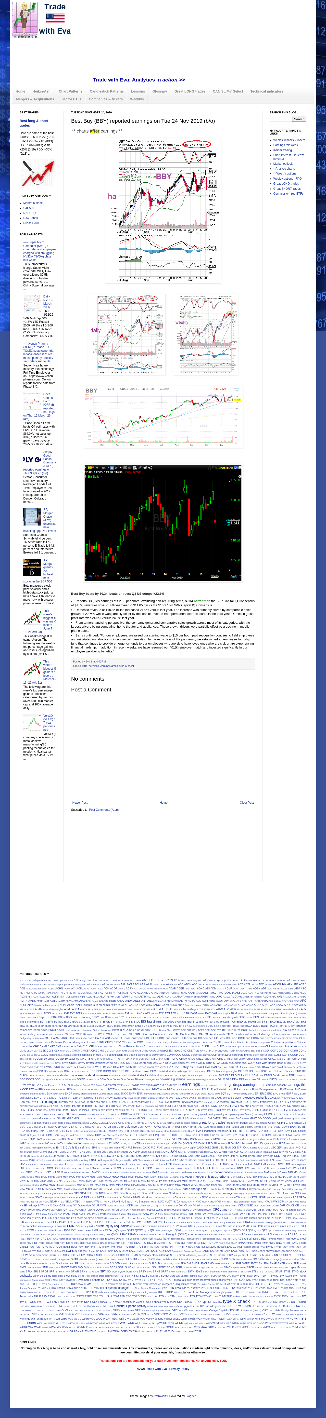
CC (200, 1038)
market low (207, 1172)
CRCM (183, 1058)
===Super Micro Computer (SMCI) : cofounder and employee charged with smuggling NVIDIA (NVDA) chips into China (39, 251)
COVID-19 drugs (44, 1058)
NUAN (116, 1201)
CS (115, 1063)
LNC (273, 1164)
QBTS (130, 1230)
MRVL (194, 1184)
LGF (41, 1164)
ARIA (212, 1005)
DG (251, 1071)
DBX (66, 1071)
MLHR (136, 1180)
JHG (298, 1147)
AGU (140, 992)
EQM (217, 1093)
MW (53, 1189)
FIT (106, 1105)
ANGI (150, 1000)
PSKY (239, 1226)
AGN (125, 992)
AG (83, 992)
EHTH (193, 1089)
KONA (197, 1156)
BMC (123, 1026)
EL (208, 1089)
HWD (303, 1135)
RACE (125, 1234)
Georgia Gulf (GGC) (242, 1114)
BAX (35, 1017)
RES (240, 1238)
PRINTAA (73, 1226)
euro (101, 1097)
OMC (268, 1205)
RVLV (262, 1246)
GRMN (272, 1122)
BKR (298, 1021)
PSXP (267, 1226)
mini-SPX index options (65, 1181)
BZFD (123, 1034)
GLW (189, 1118)
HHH (126, 1131)
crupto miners (39, 1063)
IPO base (222, 1143)
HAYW (284, 1126)
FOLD (302, 1105)
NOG (169, 1197)
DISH (31, 1075)
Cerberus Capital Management (69, 1042)
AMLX (288, 996)
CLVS (50, 1050)
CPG (99, 1058)
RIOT (169, 1242)
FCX (160, 1101)
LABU (92, 1160)
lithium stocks (180, 1164)
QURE (107, 1234)
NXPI (281, 1201)
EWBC (184, 1097)
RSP (162, 1246)
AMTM (61, 1000)
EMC (298, 1089)
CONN (171, 1054)
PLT (95, 1222)
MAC (88, 1172)
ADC (187, 988)
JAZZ (208, 1147)
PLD (76, 1222)
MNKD (226, 1180)
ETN (69, 1097)
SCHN (303, 1250)
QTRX (257, 1230)
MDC (99, 1176)
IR (277, 1143)
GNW (253, 1118)
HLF (235, 1130)
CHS (59, 1046)
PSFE (232, 1226)
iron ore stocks (298, 1143)
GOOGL (104, 1122)
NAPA (214, 1189)
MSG (228, 1185)
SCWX (91, 1255)
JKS (50, 1151)
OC (75, 1205)
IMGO (201, 1139)
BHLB (119, 1021)
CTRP (209, 1063)
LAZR (182, 1160)
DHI (276, 1071)
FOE (288, 1105)
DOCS (30, 1079)
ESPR (289, 1093)
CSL (135, 1062)
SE (128, 1255)
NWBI (254, 1201)
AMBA (204, 996)
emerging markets (29, 1093)
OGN (175, 1205)
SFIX (248, 1255)
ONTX (67, 1209)
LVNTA (282, 1168)
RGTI (62, 1243)
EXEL (273, 1097)
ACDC (51, 988)
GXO (164, 1126)
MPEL (112, 1185)
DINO (297, 1071)
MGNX (282, 1176)
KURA (303, 1156)
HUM (261, 1135)
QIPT (171, 1230)
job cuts (97, 1151)
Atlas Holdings (188, 1009)
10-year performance (62, 980)
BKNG (291, 1021)
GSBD (29, 1126)
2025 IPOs (186, 980)
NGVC (38, 1197)
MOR (79, 1185)
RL (209, 1242)
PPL (234, 1222)
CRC (175, 1058)
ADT (264, 988)
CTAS (168, 1063)
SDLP (114, 1255)
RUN (197, 1246)
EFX (135, 1089)
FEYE (275, 1101)
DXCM (155, 1084)
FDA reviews (221, 1101)
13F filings (80, 980)
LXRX (28, 1172)
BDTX (198, 1017)
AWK (99, 1013)
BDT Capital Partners (183, 1017)
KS (272, 1156)
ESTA (22, 1097)
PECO (83, 1218)
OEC (136, 1205)
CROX (272, 1058)
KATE (217, 1151)
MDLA (115, 1176)
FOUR (39, 1110)
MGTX (23, 1181)
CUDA (251, 1062)
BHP (125, 1021)
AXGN (120, 1013)
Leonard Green (282, 1160)
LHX (79, 1164)
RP (87, 1246)
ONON (46, 1209)
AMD (234, 996)
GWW (157, 1126)
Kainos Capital (199, 1151)
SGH (294, 1255)
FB (87, 1101)
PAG (88, 1213)
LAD (99, 1160)
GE (161, 1114)
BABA (194, 1013)
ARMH (233, 1005)
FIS (95, 1105)
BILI (189, 1021)
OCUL (110, 1205)
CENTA (39, 1042)
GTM (121, 1126)
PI (264, 1217)
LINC (138, 1164)
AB (175, 984)
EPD (173, 1093)
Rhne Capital (92, 1243)
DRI (259, 1079)
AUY (303, 1009)
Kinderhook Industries (42, 1156)
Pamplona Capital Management (124, 1214)
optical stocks (155, 1209)
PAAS (66, 1213)
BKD (273, 1021)
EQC (197, 1093)
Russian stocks (251, 1246)
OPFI (122, 1209)
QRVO (237, 1230)
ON (288, 1205)
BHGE (106, 1021)
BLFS (55, 1026)
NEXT (273, 1193)
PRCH (286, 1222)
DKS (221, 1075)
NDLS (140, 1193)
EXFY (280, 1097)
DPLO (221, 1079)
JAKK (159, 1147)
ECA (70, 1089)
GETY (282, 1114)
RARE (198, 1234)
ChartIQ (164, 1042)
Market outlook (33, 203)
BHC (93, 1021)
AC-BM (268, 984)
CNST (226, 1050)
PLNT (89, 1222)
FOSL (31, 1109)
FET (269, 1102)
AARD (157, 984)
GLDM (100, 1118)
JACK (146, 1147)
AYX (161, 1013)
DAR (231, 1067)
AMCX (226, 996)
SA (97, 1251)
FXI (304, 1110)
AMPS (303, 996)
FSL (177, 1110)
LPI (111, 1168)
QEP (157, 1230)
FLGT (168, 1106)
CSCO (121, 1062)
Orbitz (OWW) (204, 1209)
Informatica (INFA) (296, 1139)
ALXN (160, 996)
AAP (142, 984)
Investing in (164, 1143)
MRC (142, 1185)
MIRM (82, 1181)
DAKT (200, 1067)
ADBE (180, 988)
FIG (61, 1105)
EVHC (164, 1097)
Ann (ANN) (160, 1000)
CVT (69, 1067)
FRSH (159, 1110)
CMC (68, 1050)
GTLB (107, 1126)
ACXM (150, 988)
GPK (127, 1122)
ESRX (303, 1093)
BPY (293, 1026)
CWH (90, 1067)
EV (106, 1097)
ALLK (89, 996)
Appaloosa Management (46, 1005)
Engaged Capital (97, 1093)
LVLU (266, 1168)
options (168, 1209)
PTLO (23, 1230)
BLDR (48, 1026)
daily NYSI (189, 1067)
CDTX (270, 1038)
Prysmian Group (202, 1226)
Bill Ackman (206, 1021)
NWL (267, 1201)
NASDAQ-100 (36, 1193)
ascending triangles (53, 1009)
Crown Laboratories (257, 1058)
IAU (54, 1139)
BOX (272, 1025)
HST (228, 1135)
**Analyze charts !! (285, 168)
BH (88, 1021)
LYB (35, 1172)
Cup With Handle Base (269, 1062)
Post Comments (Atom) (104, 809)
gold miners (285, 1118)
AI (152, 992)
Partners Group (178, 1214)
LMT (263, 1164)
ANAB (95, 1000)
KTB (289, 1156)
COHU (302, 1050)
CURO (287, 1063)
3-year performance (227, 980)
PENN (103, 1218)
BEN (256, 1017)
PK (32, 1222)
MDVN (153, 1176)
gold (274, 1118)
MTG (283, 1184)
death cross (143, 1071)
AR (136, 1005)
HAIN (186, 1126)
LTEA (186, 1168)
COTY (285, 1054)
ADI (207, 988)
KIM (304, 1151)
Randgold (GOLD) (176, 1234)
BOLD (256, 1025)
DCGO (73, 1071)
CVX (75, 1067)
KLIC (120, 1155)
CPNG (106, 1058)
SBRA (255, 1251)
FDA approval (172, 1101)
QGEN (164, 1230)
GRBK (194, 1122)
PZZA (108, 1230)
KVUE (32, 1160)
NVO (198, 1201)
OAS (62, 1205)
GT (77, 1126)
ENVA (159, 1093)
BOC (216, 1026)
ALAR (251, 992)
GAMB (61, 1114)
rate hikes (236, 1234)
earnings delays (209, 1085)
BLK (60, 1025)
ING (28, 1143)
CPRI (114, 1058)
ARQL (287, 1004)
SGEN (287, 1255)
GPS (156, 1122)
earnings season (276, 1084)
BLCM (33, 1025)
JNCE (63, 1151)
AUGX (249, 1009)
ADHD (201, 988)
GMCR (217, 1118)
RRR (146, 1246)
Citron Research (128, 1046)
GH (41, 1118)
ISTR (100, 1147)
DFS (245, 1071)
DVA (93, 1085)
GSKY (51, 1126)
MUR (41, 1189)
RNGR (286, 1243)
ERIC (263, 1093)
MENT (188, 1176)
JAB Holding (134, 1147)
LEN (271, 1160)
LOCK (41, 1168)
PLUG (109, 1222)
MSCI (214, 1185)
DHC (270, 1071)
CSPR (142, 1063)
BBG (69, 1017)
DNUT (299, 1075)
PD (44, 1217)
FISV (101, 1105)
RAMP (161, 1234)
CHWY (81, 1046)
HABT (178, 1126)
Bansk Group (267, 1013)
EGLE (163, 1089)
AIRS (180, 992)
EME (303, 1089)
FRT (172, 1110)
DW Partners (123, 1085)
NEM (172, 1193)
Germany (258, 1114)
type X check (127, 665)
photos (253, 1217)
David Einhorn (284, 1067)
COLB (30, 1054)
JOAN (89, 1151)
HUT (281, 1135)
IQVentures (269, 1143)
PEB (77, 1218)
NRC (273, 1197)
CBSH (182, 1038)
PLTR (102, 1222)
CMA (62, 1050)
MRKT (163, 1185)
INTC (116, 1143)
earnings (94, 665)
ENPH (132, 1093)
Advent (276, 988)
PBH (254, 1214)
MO (257, 1180)
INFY (23, 1143)
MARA (155, 1172)
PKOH (43, 1222)
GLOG (141, 1118)
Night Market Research (60, 1197)
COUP (294, 1054)
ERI (257, 1093)
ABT (240, 984)
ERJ (269, 1093)
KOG (190, 1156)
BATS (30, 1017)
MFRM (253, 1176)
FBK (98, 1102)
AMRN (23, 1000)
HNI (274, 1131)
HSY (234, 1135)
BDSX (167, 1017)
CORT (256, 1054)
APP (30, 1004)
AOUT (220, 1000)
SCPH (53, 1255)
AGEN (88, 992)
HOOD (82, 1135)
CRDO (191, 1058)
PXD (88, 1230)
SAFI (110, 1251)
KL (81, 1156)
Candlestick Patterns (107, 91)
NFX (287, 1193)
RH (68, 1242)
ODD (116, 1205)
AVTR (78, 1013)
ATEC (143, 1009)
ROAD (294, 1242)
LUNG (239, 1168)
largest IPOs (108, 1160)
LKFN (208, 1164)
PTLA (303, 1226)
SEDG (174, 1255)
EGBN (141, 1089)
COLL (37, 1054)
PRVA (183, 1226)
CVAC (23, 1067)
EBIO (49, 1089)
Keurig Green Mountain (260, 1151)
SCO (38, 1255)
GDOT (138, 1114)
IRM (288, 1143)
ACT (136, 988)
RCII (290, 1234)
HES (109, 1131)
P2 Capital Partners (46, 1214)
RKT (204, 1242)
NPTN (253, 1197)
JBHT (215, 1147)
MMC (171, 1181)
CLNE (23, 1050)
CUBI (244, 1063)
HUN (268, 1135)
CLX (56, 1050)
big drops (154, 1021)
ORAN (193, 1209)
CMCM (76, 1050)
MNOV (234, 1181)
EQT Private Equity (237, 1093)
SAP (213, 1250)
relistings (175, 1238)
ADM (213, 988)
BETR (43, 1021)
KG (286, 1151)
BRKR (140, 1030)
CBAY (134, 1038)
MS (200, 1184)
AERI (22, 992)
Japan (193, 1147)
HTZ (247, 1135)
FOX (45, 1110)
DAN (214, 1067)
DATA (238, 1067)
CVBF (30, 1067)
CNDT (191, 1050)
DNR (292, 1075)
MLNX (150, 1180)
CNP (214, 1050)
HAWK (276, 1126)
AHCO (146, 992)
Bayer (42, 1017)
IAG (45, 1139)
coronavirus (225, 1054)
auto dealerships (291, 1009)
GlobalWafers (129, 1118)
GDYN (154, 1114)
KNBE (146, 1156)
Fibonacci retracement (40, 1106)
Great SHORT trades (287, 188)
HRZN (215, 1135)
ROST (66, 1246)
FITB (112, 1105)
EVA (110, 1097)
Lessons (138, 91)
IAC (39, 1139)
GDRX (146, 1114)
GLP (155, 1118)
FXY (22, 1114)
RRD (132, 1246)
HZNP (31, 1139)
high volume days (160, 1131)
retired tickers (252, 1238)
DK (209, 1075)
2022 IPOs (161, 980)
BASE (23, 1017)
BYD (101, 1034)
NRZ (28, 1201)
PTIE (296, 1226)
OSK (254, 1209)
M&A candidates (72, 1172)
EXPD (287, 1097)
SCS (59, 1255)
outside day (295, 1209)
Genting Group (224, 1114)
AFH (57, 992)
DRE (247, 1079)
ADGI (193, 988)
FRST (166, 1110)
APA (226, 1000)
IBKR (80, 1139)
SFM (261, 1255)
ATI (171, 1009)
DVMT (106, 1085)
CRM (227, 1058)
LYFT (48, 1172)
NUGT (130, 1201)
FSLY (191, 1109)
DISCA (24, 1075)
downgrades (152, 1079)
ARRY (302, 1004)
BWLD (78, 1034)
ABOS (222, 984)
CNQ (220, 1050)
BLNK (83, 1026)
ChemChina (228, 1042)
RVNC (270, 1246)
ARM (226, 1005)
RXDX (285, 1246)
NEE (151, 1193)
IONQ (181, 1143)
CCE (211, 1038)
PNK (154, 1222)
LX (297, 1168)
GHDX (47, 1118)
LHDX (73, 1164)
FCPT (153, 1101)
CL (145, 1046)
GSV (65, 1126)
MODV (280, 1181)
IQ (261, 1143)
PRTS (168, 1226)
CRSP (287, 1058)
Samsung (189, 1251)
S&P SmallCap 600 (55, 1251)
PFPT (205, 1217)
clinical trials (292, 1046)
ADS (250, 988)
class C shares (188, 1046)
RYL (39, 1251)
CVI (41, 1067)
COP (214, 1054)
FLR (201, 1105)
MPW (127, 1184)
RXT (304, 1246)
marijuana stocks (191, 1172)
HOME (49, 1135)
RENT (219, 1238)
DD (94, 1071)
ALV (154, 996)
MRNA (170, 1185)
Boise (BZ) (239, 1026)
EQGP (204, 1093)
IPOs (231, 1143)
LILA (132, 1164)
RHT (124, 1242)
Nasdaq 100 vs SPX (282, 1189)
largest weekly (123, 1160)
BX (85, 1034)
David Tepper (299, 1067)
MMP (185, 1180)
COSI (270, 1054)
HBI (304, 1126)
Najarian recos (145, 1189)
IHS (164, 1139)
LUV (246, 1168)
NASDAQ (29, 213)
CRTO (296, 1058)
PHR (260, 1218)
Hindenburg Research (215, 1130)
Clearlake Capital (233, 1046)
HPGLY (143, 1135)
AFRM (77, 992)
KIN (22, 1156)
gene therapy (192, 1114)
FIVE (124, 1105)
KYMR (40, 1160)
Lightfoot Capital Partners (112, 1164)
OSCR (241, 1209)
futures (279, 1110)
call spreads (219, 1034)
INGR (41, 1143)
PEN (97, 1218)
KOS (212, 1155)
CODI (266, 1050)
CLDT (213, 1046)
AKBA (207, 992)
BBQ (88, 1017)
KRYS (266, 1156)
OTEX (269, 1209)
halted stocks (216, 1126)
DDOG (107, 1071)
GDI (131, 1114)
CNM (208, 1050)
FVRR (287, 1109)
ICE (102, 1139)
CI (87, 1046)
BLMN (68, 1025)
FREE (109, 1110)
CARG (71, 1038)
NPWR (262, 1197)
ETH (64, 1097)
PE (72, 1218)
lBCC (193, 1160)
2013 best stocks (96, 980)
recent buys (78, 1238)
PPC (210, 1222)
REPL (234, 1238)
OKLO (234, 1205)
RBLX (271, 1234)
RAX (244, 1234)
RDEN (23, 1238)
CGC (140, 1042)
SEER (182, 1255)
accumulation (40, 988)
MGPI (296, 1176)
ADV (269, 988)
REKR (166, 1238)
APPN (98, 1005)
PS (213, 1226)
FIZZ (137, 1105)
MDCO (107, 1176)
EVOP (172, 1097)
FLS (207, 1106)
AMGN (267, 996)
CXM (103, 1067)
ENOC (124, 1093)
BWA (71, 1034)
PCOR (23, 1218)
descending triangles (226, 1071)
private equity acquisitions (112, 1226)
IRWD (49, 1147)
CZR (170, 1067)
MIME (43, 1181)
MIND (50, 1181)
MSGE (235, 1185)
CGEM (147, 1042)
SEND (213, 1255)
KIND (27, 1156)
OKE (227, 1205)
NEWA (248, 1193)
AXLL (133, 1013)
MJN (89, 1180)
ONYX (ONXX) (87, 1209)
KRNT (243, 1155)
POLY (177, 1222)
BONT (265, 1025)
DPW (235, 1079)
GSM (58, 1126)
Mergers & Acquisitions (35, 99)
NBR (95, 1193)
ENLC (110, 1093)
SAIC (141, 1250)
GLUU (182, 1118)
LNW (35, 1168)
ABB (181, 984)
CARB (63, 1038)
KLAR (94, 1156)
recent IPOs (91, 1238)
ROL (51, 1246)
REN (183, 1238)
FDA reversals (205, 1102)
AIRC (174, 992)
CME (94, 1050)
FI (21, 1106)
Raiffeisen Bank (149, 1234)
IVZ (122, 1147)
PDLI (62, 1218)
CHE (210, 1042)
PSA (218, 1226)
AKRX (231, 992)
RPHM (105, 1246)
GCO (107, 1114)
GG (304, 1114)
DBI (46, 1071)
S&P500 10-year (86, 1251)
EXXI (28, 1102)
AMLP (280, 996)
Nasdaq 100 (264, 1189)
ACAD (302, 984)
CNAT (138, 1050)
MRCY (149, 1185)
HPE (135, 1135)
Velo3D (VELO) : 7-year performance (49, 723)
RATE (217, 1234)
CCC (205, 1038)
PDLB (56, 1218)
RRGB (139, 1246)
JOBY (105, 1151)
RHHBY (75, 1243)
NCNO (118, 1193)
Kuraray (24, 1160)
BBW (108, 1017)
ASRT (95, 1009)
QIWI (178, 1230)
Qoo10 (205, 1230)
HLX (247, 1131)
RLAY (215, 1243)
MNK (219, 1180)
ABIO (208, 984)
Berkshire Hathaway (270, 1017)
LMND (256, 1164)
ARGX (206, 1005)
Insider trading (282, 150)
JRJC (144, 1151)
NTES (61, 1201)
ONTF (59, 1209)
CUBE (237, 1063)
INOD (53, 1143)
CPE (93, 1058)
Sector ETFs (72, 99)
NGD (298, 1193)
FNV (282, 1106)
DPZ (241, 1079)
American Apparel (252, 996)
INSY (109, 1143)
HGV (120, 1131)
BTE (219, 1030)
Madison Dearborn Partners (115, 1172)
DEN (197, 1071)
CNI (197, 1050)
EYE (34, 1102)
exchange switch (232, 1097)
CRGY (207, 1058)
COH (286, 1050)
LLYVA (243, 1164)
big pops (168, 1021)
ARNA (257, 1004)
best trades (33, 1021)
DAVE (273, 1067)
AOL (198, 1000)
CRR (280, 1058)
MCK (65, 1176)
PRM (139, 1226)
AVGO (47, 1013)
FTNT (235, 1109)
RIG (143, 1242)
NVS (218, 1201)
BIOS (217, 1021)
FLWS (213, 1105)
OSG (248, 1209)
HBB (298, 1126)
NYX (46, 1205)
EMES (42, 1093)
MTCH (275, 1184)
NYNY (296, 1201)
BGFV (67, 1021)
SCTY (74, 1255)
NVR (204, 1201)
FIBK (25, 1106)
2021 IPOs (148, 980)
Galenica (46, 1114)
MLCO (128, 1180)
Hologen (31, 1135)
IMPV (223, 1139)
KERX (243, 1151)
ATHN (165, 1009)
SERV (229, 1255)
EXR (22, 1101)
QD (152, 1230)
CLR (36, 1050)
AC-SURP (279, 984)
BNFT (166, 1026)
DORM (89, 1079)
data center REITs (251, 1067)
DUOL (67, 1085)
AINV (163, 992)
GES (275, 1114)
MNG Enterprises (206, 1181)
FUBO (255, 1109)
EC (64, 1089)
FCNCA (145, 1102)
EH (180, 1089)
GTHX (95, 1126)
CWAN (82, 1067)
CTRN (201, 1062)
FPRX (65, 1109)
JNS (82, 1151)
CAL (201, 1034)
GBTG (82, 1114)
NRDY (303, 1197)
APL (284, 1000)
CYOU (150, 1067)
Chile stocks (242, 1042)
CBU (189, 1038)
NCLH (102, 1193)
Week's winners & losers (289, 140)
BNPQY (174, 1026)
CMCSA (85, 1050)
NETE (212, 1193)
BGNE (82, 1021)
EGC (148, 1089)
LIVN (190, 1164)
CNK (202, 1050)
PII (272, 1217)
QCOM (139, 1230)
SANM (205, 1250)
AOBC (191, 1000)
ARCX (165, 1005)
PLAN (54, 1222)
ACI (73, 988)
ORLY (225, 1209)
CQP (147, 1058)
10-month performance (39, 980)
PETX (181, 1217)
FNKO (267, 1105)
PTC (277, 1226)
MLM (143, 1181)
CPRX (128, 1058)
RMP (265, 1243)
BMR (144, 1026)
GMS (232, 1118)
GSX (71, 1126)
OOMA (100, 1209)
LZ (53, 1172)
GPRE (140, 1122)
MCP (78, 1176)
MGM (273, 1176)
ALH (30, 996)
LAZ (175, 1160)
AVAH (28, 1013)
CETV (117, 1042)
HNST (279, 1131)
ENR (140, 1093)
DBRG (52, 1071)
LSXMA (170, 1168)
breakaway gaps (73, 1030)
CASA (107, 1038)
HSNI (222, 1135)
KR (237, 1155)
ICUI (122, 1139)
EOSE (166, 1093)
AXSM (154, 1013)
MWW (74, 1189)
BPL (287, 1025)
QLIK (184, 1230)
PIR (22, 1222)
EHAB (186, 1089)
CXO (109, 1067)
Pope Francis (188, 1222)
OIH (190, 1205)
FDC (232, 1101)
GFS (299, 1114)
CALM (229, 1034)
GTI (101, 1126)
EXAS (218, 1097)
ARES (181, 1005)
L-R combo (63, 1160)
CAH (183, 1034)
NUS (137, 1201)
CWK (96, 1067)
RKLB (197, 1243)
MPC (105, 1184)
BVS (60, 1034)
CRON (242, 1058)
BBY (84, 665)
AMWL (69, 1000)
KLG (114, 1156)
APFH (251, 1000)
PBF (248, 1213)
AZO (173, 1013)
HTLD (241, 1135)
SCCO (289, 1251)
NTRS (103, 1201)
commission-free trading (123, 1054)
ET (41, 1097)
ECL (97, 1089)
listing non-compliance (153, 1164)
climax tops (277, 1046)
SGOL (31, 1259)
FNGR (259, 1106)
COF (273, 1050)
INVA (143, 1143)
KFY (281, 1151)
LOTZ (80, 1168)
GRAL (170, 1122)
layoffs (169, 1160)
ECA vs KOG (80, 1089)
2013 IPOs (111, 980)
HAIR (193, 1126)
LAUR (156, 1160)
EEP (129, 1089)
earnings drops (109, 665)
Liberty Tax (88, 1164)
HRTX (207, 1135)
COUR (302, 1054)
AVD (33, 1013)
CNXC (239, 1050)
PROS (146, 1226)
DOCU (39, 1079)
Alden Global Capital (288, 992)
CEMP (30, 1042)
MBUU (23, 1176)
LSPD (156, 1168)
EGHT (155, 1089)
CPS (135, 1058)
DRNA (265, 1079)
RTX (184, 1246)
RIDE (137, 1242)
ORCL (217, 1209)
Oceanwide (84, 1205)
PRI (64, 1226)
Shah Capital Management (56, 1259)
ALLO (96, 996)
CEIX (295, 1038)
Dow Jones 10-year (132, 1079)
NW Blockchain (242, 1201)
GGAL (23, 1118)
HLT (241, 1130)
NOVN (229, 1197)
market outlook (223, 1172)
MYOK (123, 1189)
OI (185, 1205)
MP (92, 1184)
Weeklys (137, 99)
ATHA (150, 1009)
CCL (228, 1038)
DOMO (81, 1079)
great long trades (212, 1122)
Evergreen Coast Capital (142, 1097)
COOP (194, 1054)
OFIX (161, 1205)
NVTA (230, 1201)
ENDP (68, 1093)
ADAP (172, 988)
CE (283, 1038)
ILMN (179, 1139)
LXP (22, 1172)
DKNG (215, 1075)
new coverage (224, 1193)
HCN (35, 1131)
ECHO (91, 1089)
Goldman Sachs (80, 1122)
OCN (103, 1205)
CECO (289, 1038)
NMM (144, 1197)
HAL (199, 1126)
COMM (77, 1054)
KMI (132, 1155)
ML (121, 1181)
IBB (59, 1139)
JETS (291, 1147)
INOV (60, 1143)
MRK (156, 1184)
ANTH (175, 1000)
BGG (75, 1021)
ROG (31, 1246)
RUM (191, 1246)
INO (47, 1143)
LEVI (22, 1164)
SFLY (255, 1255)
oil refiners (206, 1205)
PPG (228, 1222)
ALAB (244, 992)
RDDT (303, 1234)
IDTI (133, 1139)
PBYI (280, 1213)
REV (263, 1238)
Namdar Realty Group (170, 1189)
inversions (152, 1143)
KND (152, 1155)
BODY (223, 1026)
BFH (50, 1021)
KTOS (295, 1155)
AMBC (212, 996)
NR (268, 1197)
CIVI (140, 1046)
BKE (279, 1021)
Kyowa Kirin (50, 1160)
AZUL (180, 1013)
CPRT (121, 1058)
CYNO (142, 1067)
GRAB (163, 1122)
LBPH (200, 1160)
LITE (169, 1164)
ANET (136, 1000)
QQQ (212, 1230)
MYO (116, 1189)
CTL (188, 1063)
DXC (148, 1085)
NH (45, 1197)
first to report (84, 1105)
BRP (183, 1030)
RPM (112, 1246)
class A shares (155, 1046)
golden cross (41, 1122)
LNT (29, 1168)
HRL (180, 1135)
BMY (159, 1025)
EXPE (295, 1097)
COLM (45, 1054)
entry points (149, 1093)
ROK (37, 1246)
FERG (263, 1102)
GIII (59, 1118)
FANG (64, 1102)
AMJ (274, 996)
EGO (170, 1089)
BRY (194, 1030)
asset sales (105, 1009)
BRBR (36, 1030)
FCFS (137, 1102)
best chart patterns (291, 1017)
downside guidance (172, 1079)
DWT (142, 1085)
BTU (224, 1029)
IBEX (73, 1139)
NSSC (38, 1201)
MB (279, 1172)
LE (236, 1160)
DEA (132, 1071)
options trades (180, 1209)
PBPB (266, 1213)
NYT (41, 1205)
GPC (121, 1122)
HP (130, 1135)
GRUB (289, 1122)
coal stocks (257, 1050)
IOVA (201, 1143)
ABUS (254, 984)
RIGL (150, 1242)
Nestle (199, 1193)
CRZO (109, 1063)
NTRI (96, 1201)
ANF (144, 1000)
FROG (143, 1109)
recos (101, 1238)
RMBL (249, 1243)
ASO (82, 1009)
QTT (264, 1230)
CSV (155, 1063)
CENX (47, 1042)
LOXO (100, 1168)
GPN (133, 1122)
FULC (272, 1110)
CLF (267, 1046)
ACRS (122, 988)
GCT (113, 1114)
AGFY (96, 992)
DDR (115, 1071)
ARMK (241, 1004)
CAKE (194, 1034)
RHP (117, 1243)
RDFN (31, 1238)
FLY (227, 1106)
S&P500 (28, 208)
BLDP (41, 1026)
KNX (165, 1156)
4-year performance (264, 980)
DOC (22, 1079)
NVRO (211, 1201)
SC (283, 1251)
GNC (238, 1118)
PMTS (141, 1222)
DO (304, 1075)
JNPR (76, 1151)
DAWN (23, 1071)
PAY (204, 1213)
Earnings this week (285, 145)
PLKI (82, 1222)
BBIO (75, 1017)
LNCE (280, 1164)
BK (267, 1021)
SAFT (125, 1251)
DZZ (175, 1085)
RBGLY (263, 1234)
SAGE (133, 1250)
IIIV (168, 1139)
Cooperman (204, 1054)
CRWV (81, 1063)
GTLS (115, 1126)
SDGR (106, 1255)
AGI (102, 992)
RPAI (92, 1246)
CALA (208, 1034)
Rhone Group (107, 1243)
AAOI (136, 984)
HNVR (287, 1131)
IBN (91, 1139)
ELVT (283, 1089)
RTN (179, 1246)
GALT (54, 1114)
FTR (242, 1110)
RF (36, 1242)
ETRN (87, 1097)
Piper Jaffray (299, 1218)
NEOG (179, 1193)
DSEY (280, 1079)
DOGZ (65, 1079)
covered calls (27, 1058)
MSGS (242, 1185)
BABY (201, 1013)
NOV (205, 1197)
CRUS (50, 1062)
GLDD (92, 1118)
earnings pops (254, 1085)
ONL (38, 1209)
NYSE (303, 1201)
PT (272, 1226)
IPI (215, 1143)
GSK (44, 1126)
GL (81, 1118)
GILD (70, 1118)
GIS (76, 1118)
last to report (145, 1160)
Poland (169, 1222)
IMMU (216, 1139)
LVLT (259, 1168)
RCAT (284, 1234)
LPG (106, 1168)
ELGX (242, 1089)
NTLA (68, 1201)
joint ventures (121, 1151)
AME (239, 996)
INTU (137, 1143)
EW (178, 1097)
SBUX (276, 1250)
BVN (55, 1034)
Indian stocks (265, 1139)
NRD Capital (283, 1197)
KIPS (57, 1156)
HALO (205, 1126)
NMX (151, 1197)
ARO (272, 1005)
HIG (147, 1130)
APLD (290, 1000)
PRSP (161, 1226)
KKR (76, 1155)
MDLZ (123, 1176)
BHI (113, 1021)
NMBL (136, 1197)
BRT (189, 1030)
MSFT (221, 1184)
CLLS (303, 1046)
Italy (106, 1147)
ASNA (75, 1009)
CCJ (216, 1038)
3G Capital (246, 980)
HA (172, 1126)
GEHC (174, 1114)
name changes (192, 1189)
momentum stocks (29, 1185)
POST (198, 1222)
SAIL (147, 1250)
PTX (37, 1230)
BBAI (54, 1017)
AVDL (40, 1013)
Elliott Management (262, 1089)
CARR (91, 1038)
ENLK (116, 1093)
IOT (195, 1143)
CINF (110, 1046)
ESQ (296, 1093)
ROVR (81, 1246)
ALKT (62, 996)
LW (294, 1168)
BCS (161, 1017)
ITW (111, 1147)
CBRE (174, 1038)
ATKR (177, 1009)
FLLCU (182, 1106)
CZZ (176, 1067)
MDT (147, 1176)
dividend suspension (161, 1075)
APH (257, 1000)
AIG (156, 992)
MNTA (251, 1181)
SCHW (24, 1255)
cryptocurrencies (95, 1062)
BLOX (102, 1025)
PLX (116, 1222)
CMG (101, 1050)
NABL (134, 1189)
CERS (109, 1042)
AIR (168, 992)
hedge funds (65, 1131)
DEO (203, 1071)
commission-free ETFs (94, 1054)
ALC (274, 992)
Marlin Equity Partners (245, 1172)
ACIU (86, 988)
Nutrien (145, 1201)
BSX (213, 1030)
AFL (63, 992)
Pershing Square (146, 1218)
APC (233, 1000)
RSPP (168, 1246)
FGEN (293, 1102)
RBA (250, 1234)
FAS (70, 1102)
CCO (234, 1038)
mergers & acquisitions (211, 1176)
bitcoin (252, 1021)
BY (96, 1034)
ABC (195, 984)
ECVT (103, 1089)
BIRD (240, 1021)
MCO (72, 1176)
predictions (32, 1226)
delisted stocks (167, 1071)
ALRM (124, 996)
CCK (222, 1038)
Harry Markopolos (256, 1126)
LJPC (197, 1164)
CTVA (216, 1062)
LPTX (124, 1168)
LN (268, 1164)
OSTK (261, 1209)
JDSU (267, 1147)
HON (56, 1135)
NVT (224, 1201)
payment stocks (222, 1214)
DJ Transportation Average (188, 1075)
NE (146, 1193)
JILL (303, 1147)
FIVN (131, 1106)
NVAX (160, 1201)
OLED (249, 1205)
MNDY (192, 1181)
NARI (221, 1189)
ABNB (215, 984)
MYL (110, 1189)
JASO (200, 1147)
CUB (231, 1063)
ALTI (136, 996)
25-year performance (204, 980)
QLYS (191, 1230)
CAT (121, 1038)
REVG (30, 1243)
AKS (238, 992)
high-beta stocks (178, 1131)
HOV (98, 1135)
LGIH (54, 1164)
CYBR (128, 1067)
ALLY (102, 996)
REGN (143, 1238)
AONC (212, 1000)
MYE (95, 1189)
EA (179, 1084)
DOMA (72, 1079)
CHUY (73, 1046)
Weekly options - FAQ (287, 178)
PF (187, 1218)
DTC (28, 1085)
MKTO (108, 1181)
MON (52, 1184)
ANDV (121, 1000)
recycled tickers (114, 1238)
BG (56, 1021)
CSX (161, 1062)
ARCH (150, 1004)
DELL (191, 1071)
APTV (114, 1005)
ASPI (88, 1009)
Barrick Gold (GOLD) (286, 1013)
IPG (210, 1143)
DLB (227, 1075)
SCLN (32, 1255)
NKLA (93, 1197)
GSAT (23, 1126)
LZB (57, 1172)
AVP (66, 1013)
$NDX (23, 980)
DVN (113, 1084)
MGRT (303, 1176)
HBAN (292, 1126)
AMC (219, 996)
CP (82, 1058)
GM (209, 1118)
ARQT (295, 1005)
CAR (47, 1038)
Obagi (69, 1205)
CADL (170, 1034)
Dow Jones (30, 218)
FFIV (286, 1101)
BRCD (52, 1029)
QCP (146, 1230)
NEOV (186, 1193)
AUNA (257, 1009)
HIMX (198, 1130)
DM (256, 1075)
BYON (116, 1034)
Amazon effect (192, 996)
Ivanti (117, 1147)
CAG (176, 1034)
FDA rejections (189, 1101)
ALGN (23, 996)
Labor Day (82, 1160)
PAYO (235, 1214)
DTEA (35, 1084)
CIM (105, 1046)
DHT (281, 1071)
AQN (131, 1005)
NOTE (198, 1197)
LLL (217, 1164)
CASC (114, 1038)
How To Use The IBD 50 (115, 1135)
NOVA (212, 1197)
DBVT (60, 1071)
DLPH (241, 1075)
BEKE (249, 1017)
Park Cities (164, 1214)
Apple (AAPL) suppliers (81, 1004)
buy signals (289, 1029)
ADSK (256, 988)
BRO (147, 1030)
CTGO (181, 1063)
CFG (128, 1042)
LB (187, 1160)
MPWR (135, 1185)
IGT (158, 1139)
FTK (229, 1110)
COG (280, 1050)
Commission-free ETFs (288, 193)
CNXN (246, 1050)
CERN (100, 1042)
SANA (197, 1251)
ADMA (220, 988)
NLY (129, 1197)
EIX (204, 1089)
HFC (114, 1131)
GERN (268, 1114)
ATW (233, 1009)
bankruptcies (252, 1013)
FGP (299, 1102)
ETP (75, 1097)
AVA (22, 1013)
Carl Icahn (81, 1038)
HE (56, 1131)
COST (277, 1054)
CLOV (29, 1050)
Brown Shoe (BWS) (169, 1030)
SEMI (206, 1255)
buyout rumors (39, 1034)
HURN (275, 1135)
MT (262, 1185)
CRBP (167, 1058)
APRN (106, 1004)
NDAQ (132, 1193)
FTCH (217, 1109)
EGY (175, 1089)
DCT (88, 1071)
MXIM (88, 1189)
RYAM (27, 1251)
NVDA (176, 1201)
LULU (213, 1168)
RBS (277, 1234)
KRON (251, 1156)
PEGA (91, 1218)
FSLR (183, 1109)
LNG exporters (298, 1164)
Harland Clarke (238, 1126)
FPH (58, 1110)
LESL (294, 1160)
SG (280, 1255)
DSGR (288, 1079)
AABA (116, 984)
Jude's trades (155, 1151)
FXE (299, 1110)
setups (237, 1255)
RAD (133, 1234)
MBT (303, 1172)
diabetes (289, 1071)
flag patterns (151, 1106)
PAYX (242, 1213)
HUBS (254, 1135)
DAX (29, 1071)
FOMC (23, 1109)
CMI (107, 1050)
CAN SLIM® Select (228, 91)
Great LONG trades (190, 91)
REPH (226, 1238)
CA (145, 1034)
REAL (55, 1238)
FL (142, 1105)
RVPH (278, 1246)
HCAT (29, 1131)
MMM (177, 1180)
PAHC (103, 1214)
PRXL (190, 1226)
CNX (232, 1050)
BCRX (155, 1017)
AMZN (83, 1000)
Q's (117, 1230)
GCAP (95, 1114)
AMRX (40, 1000)
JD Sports (252, 1147)
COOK (186, 1054)
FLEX (161, 1106)
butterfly (253, 1030)
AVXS (86, 1013)
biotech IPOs (228, 1021)
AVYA (93, 1013)
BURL (244, 1029)
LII (127, 1164)
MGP (289, 1176)
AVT (72, 1013)
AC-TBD (292, 984)
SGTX (38, 1259)
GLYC (204, 1118)
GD (118, 1114)
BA (187, 1013)
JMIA (56, 1151)
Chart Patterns (70, 91)
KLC (100, 1155)
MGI (266, 1176)
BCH (140, 1017)
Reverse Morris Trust (278, 1238)
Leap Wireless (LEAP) (256, 1160)
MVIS (47, 1189)
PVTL (74, 1230)
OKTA (241, 1205)
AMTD (53, 1000)
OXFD (23, 1214)
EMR (56, 1093)
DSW (23, 1084)
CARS (98, 1038)
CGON (155, 1042)
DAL (207, 1067)
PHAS (238, 1218)
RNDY (272, 1243)
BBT (102, 1017)
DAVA (265, 1067)
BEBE (242, 1017)
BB (48, 1017)
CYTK (163, 1067)
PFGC (198, 1218)
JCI (234, 1147)
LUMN (220, 1168)
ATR (213, 1009)
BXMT (90, 1034)
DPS (228, 1079)
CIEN (92, 1046)
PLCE (69, 1222)
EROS (282, 1093)
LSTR (163, 1168)
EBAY (41, 1089)
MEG (160, 1176)
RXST (298, 1246)
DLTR (249, 1075)
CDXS (277, 1038)
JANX (186, 1147)
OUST (276, 1209)
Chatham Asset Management (185, 1042)
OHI (181, 1205)
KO (171, 1155)
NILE (75, 1197)
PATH (191, 1213)
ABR (228, 984)
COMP (155, 1054)
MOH (296, 1180)
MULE (34, 1189)
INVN (174, 1143)
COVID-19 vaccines (67, 1058)
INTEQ (123, 1143)
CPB (87, 1058)
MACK (96, 1172)
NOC (163, 1197)
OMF (283, 1205)
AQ (127, 1004)
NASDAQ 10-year (247, 1189)
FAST (77, 1101)
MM (165, 1181)
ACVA (142, 988)
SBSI (262, 1251)
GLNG (118, 1118)
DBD (40, 1071)
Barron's (302, 1013)
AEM (297, 988)
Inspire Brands (97, 1143)
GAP (68, 1114)
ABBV (187, 984)
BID (131, 1021)
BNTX (188, 1025)
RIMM (157, 1243)
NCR (125, 1193)
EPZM (186, 1093)
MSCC (206, 1185)
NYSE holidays (29, 1205)
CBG (141, 1038)
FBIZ (92, 1102)
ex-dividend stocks (204, 1097)
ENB (61, 1093)
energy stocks (80, 1093)
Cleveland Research (254, 1046)
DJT (204, 1075)
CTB (174, 1062)
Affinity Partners (46, 992)
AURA (271, 1009)
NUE (123, 1201)
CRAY (159, 1058)
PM (128, 1222)
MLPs (158, 1180)
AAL (123, 984)
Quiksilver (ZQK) (48, 1234)
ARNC (266, 1004)
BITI (259, 1021)
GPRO (148, 1122)
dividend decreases (71, 1075)
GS (304, 1122)
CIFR (99, 1046)
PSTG (246, 1226)
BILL (195, 1021)
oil (198, 1205)
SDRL (121, 1255)
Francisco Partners (88, 1109)
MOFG (288, 1181)
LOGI (57, 1168)
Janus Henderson (173, 1147)
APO (303, 1000)
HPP (150, 1135)
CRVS (65, 1063)
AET (28, 992)
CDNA (255, 1038)
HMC (253, 1130)
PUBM (43, 1230)
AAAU (109, 984)
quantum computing (285, 1230)
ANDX (129, 1000)
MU (28, 1189)
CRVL (58, 1063)
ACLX (100, 988)
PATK (198, 1214)
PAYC (211, 1214)
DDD (99, 1071)
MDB (93, 1176)
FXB (294, 1110)
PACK (82, 1214)
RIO (163, 1243)
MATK (273, 1172)
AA (103, 984)
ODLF (123, 1205)
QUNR (99, 1234)
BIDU (137, 1021)
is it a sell (78, 1147)
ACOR (114, 988)
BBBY (61, 1017)
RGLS (49, 1243)
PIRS (27, 1222)
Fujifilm (264, 1109)
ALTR (142, 996)
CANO (294, 1034)
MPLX (119, 1184)
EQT (223, 1093)
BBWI (115, 1017)
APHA (264, 1000)
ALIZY (42, 996)
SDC (99, 1255)
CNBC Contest (157, 1050)
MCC (37, 1176)
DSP (294, 1079)
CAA (150, 1034)
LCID (222, 1160)
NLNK (108, 1197)
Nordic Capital (186, 1197)
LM (250, 1164)
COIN (23, 1054)
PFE (192, 1217)
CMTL (131, 1050)
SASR (219, 1251)
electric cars (226, 1089)
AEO (304, 988)
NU (110, 1201)
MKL (101, 1181)
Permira (132, 1218)
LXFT (303, 1168)
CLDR (205, 1046)
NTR (83, 1201)
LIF (96, 1164)
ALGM (303, 992)
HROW (187, 1135)
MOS (86, 1184)
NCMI (110, 1193)
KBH (224, 1151)
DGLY (257, 1071)
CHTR (65, 1046)
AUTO (279, 1009)
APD (238, 1000)
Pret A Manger (46, 1226)
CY (122, 1067)
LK (202, 1164)
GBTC (75, 1114)
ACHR (67, 988)
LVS (288, 1168)
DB (35, 1071)
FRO (135, 1109)
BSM (207, 1030)
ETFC (57, 1097)
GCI (102, 1114)
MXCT (81, 1189)
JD (244, 1147)
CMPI (119, 1050)
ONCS (303, 1205)
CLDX (220, 1046)
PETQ (166, 1217)
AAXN (169, 984)
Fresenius (119, 1109)
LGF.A (47, 1164)
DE (127, 1071)
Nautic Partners (65, 1193)
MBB (284, 1172)
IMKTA (208, 1139)
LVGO (253, 1168)
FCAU (122, 1101)
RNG (279, 1242)
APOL (23, 1004)
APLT (297, 1000)
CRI (214, 1058)
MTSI (303, 1185)
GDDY (125, 1114)
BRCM (60, 1030)
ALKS (55, 996)
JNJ (69, 1151)
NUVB (153, 1201)
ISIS (88, 1147)
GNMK (246, 1118)
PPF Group (220, 1222)
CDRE (263, 1038)
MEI (166, 1176)
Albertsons (265, 992)
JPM (137, 1151)
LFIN (28, 1164)
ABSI (234, 984)
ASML (67, 1009)
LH (67, 1164)
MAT (266, 1172)
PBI (260, 1213)
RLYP (234, 1243)
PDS (68, 1218)
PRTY (175, 1226)
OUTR (284, 1209)
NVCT (168, 1201)
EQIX (211, 1093)
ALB (257, 992)
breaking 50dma (91, 1030)
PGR (231, 1217)
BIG (143, 1021)
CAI (188, 1034)
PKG (37, 1222)
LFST (35, 1164)
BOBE (209, 1025)
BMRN (152, 1025)
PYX (102, 1230)
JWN (173, 1151)
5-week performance (288, 980)
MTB (268, 1184)
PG (218, 1217)
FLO (196, 1106)
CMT (124, 1050)
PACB (74, 1213)
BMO (138, 1025)
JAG (153, 1147)
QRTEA (228, 1230)
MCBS (30, 1176)
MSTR (256, 1184)
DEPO (211, 1071)
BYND (108, 1034)
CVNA (47, 1067)
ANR (169, 1000)
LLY (237, 1164)
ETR (81, 1097)
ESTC (29, 1097)
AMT (46, 1000)
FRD (102, 1110)
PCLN (302, 1213)
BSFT (201, 1030)
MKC (95, 1180)
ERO (275, 1093)
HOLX (40, 1135)
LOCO (49, 1168)
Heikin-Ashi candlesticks (85, 1131)
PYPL (95, 1230)
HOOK (90, 1135)
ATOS (200, 1009)
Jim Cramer (26, 1151)
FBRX (115, 1102)
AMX (76, 1000)
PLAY (62, 1222)
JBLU (228, 1147)
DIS (304, 1071)
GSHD (37, 1126)
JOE (111, 1151)
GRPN (281, 1122)
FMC (241, 1105)
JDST (260, 1147)
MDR (131, 1176)
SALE (154, 1250)
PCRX (30, 1217)
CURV (295, 1062)
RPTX (119, 1246)
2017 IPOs (123, 980)
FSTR (204, 1110)
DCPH (81, 1071)
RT (174, 1246)
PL (49, 1222)
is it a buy (63, 1147)
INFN (276, 1139)
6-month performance (45, 984)
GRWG (298, 1122)
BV (50, 1034)
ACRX (129, 988)
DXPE (163, 1085)
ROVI (74, 1246)
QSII (244, 1230)
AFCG (34, 992)
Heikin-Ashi (42, 91)
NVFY (191, 1201)
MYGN (102, 1189)
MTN (289, 1184)
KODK (183, 1155)
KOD (176, 1156)
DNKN (276, 1075)
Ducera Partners (48, 1085)
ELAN (214, 1089)
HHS (132, 1131)
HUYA (288, 1135)
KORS (205, 1155)
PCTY (38, 1218)
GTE (81, 1126)
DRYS (273, 1079)
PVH (67, 1230)
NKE (86, 1197)
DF (240, 1071)
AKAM (192, 992)
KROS (259, 1156)
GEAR (166, 1114)
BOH (229, 1026)
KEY (275, 1151)
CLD (198, 1046)
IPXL (256, 1143)
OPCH (108, 1209)
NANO (207, 1189)
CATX (128, 1038)
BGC (60, 1021)
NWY (274, 1201)
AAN (129, 984)
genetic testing (207, 1114)
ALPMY (111, 996)
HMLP (260, 1131)
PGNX (224, 1217)
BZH (129, 1034)
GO (260, 1118)
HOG (294, 1130)
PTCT (283, 1226)
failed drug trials (50, 1102)
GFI (294, 1114)
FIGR (67, 1106)
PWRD (81, 1230)
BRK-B (132, 1030)
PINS (289, 1217)
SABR (103, 1250)
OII (194, 1205)
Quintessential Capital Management (76, 1234)
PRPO (153, 1226)
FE (250, 1101)
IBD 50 (65, 1139)
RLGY (222, 1243)
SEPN (221, 1255)
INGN (34, 1143)
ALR (117, 996)
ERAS (251, 1093)
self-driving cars (194, 1255)
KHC (298, 1151)
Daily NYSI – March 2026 (48, 302)
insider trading (73, 1143)
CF (123, 1042)
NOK (175, 1197)
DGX (263, 1071)
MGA (260, 1176)
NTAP (53, 1201)
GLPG (162, 1118)
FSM (198, 1109)
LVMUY (274, 1168)
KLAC (86, 1155)
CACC (162, 1034)
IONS (189, 1143)
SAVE (234, 1250)
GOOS (113, 1122)
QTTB (271, 1230)
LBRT (206, 1160)
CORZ (263, 1054)
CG (134, 1042)
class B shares (171, 1046)
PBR (273, 1213)
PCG (295, 1213)
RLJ (228, 1243)
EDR (123, 1089)
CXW (116, 1067)
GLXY (196, 1118)
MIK (36, 1180)
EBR (54, 1089)
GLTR (174, 1118)
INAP (230, 1139)
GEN (181, 1114)
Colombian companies (61, 1054)
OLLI (256, 1205)
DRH (253, 1079)
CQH (141, 1058)
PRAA (247, 1222)
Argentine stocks (193, 1005)
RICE (130, 1243)
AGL (119, 992)
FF (281, 1102)
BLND (76, 1026)
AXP (147, 1013)
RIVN (177, 1242)
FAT (83, 1102)
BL (27, 1026)
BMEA (130, 1026)
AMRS (32, 1000)
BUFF (237, 1030)
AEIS (291, 988)
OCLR (95, 1205)
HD (47, 1130)
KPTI (232, 1156)
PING (282, 1217)
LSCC (148, 1168)
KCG (230, 1151)
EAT (31, 1089)
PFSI (212, 1218)
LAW (162, 1160)
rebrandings (65, 1238)
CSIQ (129, 1062)
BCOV (147, 1017)
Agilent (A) (110, 992)
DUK (60, 1084)
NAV (76, 1193)
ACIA (79, 988)
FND (253, 1105)
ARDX (173, 1004)
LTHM (198, 1168)
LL (213, 1164)
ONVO (75, 1209)
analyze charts (107, 1000)
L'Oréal (73, 1160)
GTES (88, 1126)
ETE (51, 1097)
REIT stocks (155, 1238)
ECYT (111, 1089)
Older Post (247, 802)
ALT (131, 996)
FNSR (275, 1105)
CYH (135, 1067)
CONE (162, 1054)
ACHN (59, 988)
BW (66, 1034)
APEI (244, 1000)
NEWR (256, 1193)
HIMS (191, 1131)
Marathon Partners (170, 1172)
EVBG (117, 1097)
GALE (38, 1114)
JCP (239, 1147)
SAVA (227, 1250)
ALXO (168, 996)
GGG (29, 1118)
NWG (260, 1201)
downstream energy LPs (198, 1079)
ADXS (284, 988)
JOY (131, 1151)
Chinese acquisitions (283, 1042)
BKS (304, 1021)
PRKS (133, 1226)
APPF (63, 1004)
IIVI (173, 1139)
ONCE (295, 1205)
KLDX (107, 1155)
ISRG (94, 1147)
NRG (22, 1201)
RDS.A (47, 1238)
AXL (127, 1013)
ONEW (32, 1209)
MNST (243, 1180)
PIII (276, 1218)
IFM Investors (148, 1139)
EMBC (290, 1089)
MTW (22, 1189)
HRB (168, 1135)
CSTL (150, 1063)
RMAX (241, 1242)
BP (277, 1025)
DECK (154, 1071)
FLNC (190, 1106)
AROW (279, 1005)
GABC (30, 1114)
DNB (261, 1075)
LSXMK (179, 1168)
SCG (295, 1251)
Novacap (220, 1197)
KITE (63, 1155)
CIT (116, 1046)
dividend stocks (138, 1075)
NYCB (288, 1201)
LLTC (231, 1164)
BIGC (178, 1021)
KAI (188, 1151)
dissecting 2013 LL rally (47, 1075)
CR (153, 1058)
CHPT (51, 1046)
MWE (60, 1189)
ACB (22, 988)
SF (242, 1255)
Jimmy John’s (40, 1151)
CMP (112, 1050)
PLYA (122, 1222)
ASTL (114, 1009)
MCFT (59, 1176)
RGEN (42, 1243)
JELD (285, 1147)
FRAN (72, 1109)
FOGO (295, 1106)
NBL (89, 1193)
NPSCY (245, 1197)
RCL (296, 1234)
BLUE (109, 1025)
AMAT (180, 996)
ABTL (247, 984)
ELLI (248, 1089)
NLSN (123, 1197)
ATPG (207, 1009)
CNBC (145, 1050)
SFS (267, 1255)
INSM (86, 1143)
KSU (283, 1156)
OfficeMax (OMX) (148, 1205)
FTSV (248, 1110)
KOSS (219, 1156)
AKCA (214, 992)
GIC (54, 1118)
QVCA (115, 1234)
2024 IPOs (173, 980)
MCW (85, 1176)
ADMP (228, 988)
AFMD (69, 992)
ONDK (23, 1209)
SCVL (82, 1255)
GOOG (94, 1122)
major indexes (137, 1172)
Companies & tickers (106, 99)
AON (205, 1000)
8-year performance (88, 984)
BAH (214, 1013)
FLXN (221, 1105)
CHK (36, 1046)
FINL (73, 1105)
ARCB (142, 1005)
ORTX (233, 1209)
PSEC (224, 1226)
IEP (138, 1139)
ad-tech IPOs (161, 988)
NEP (193, 1193)
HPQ (156, 1135)
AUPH (264, 1009)
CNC (184, 1050)
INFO (283, 1139)
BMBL (117, 1026)
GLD (86, 1118)
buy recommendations (270, 1030)
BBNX (82, 1017)
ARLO (219, 1004)
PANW (145, 1213)
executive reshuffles (256, 1097)
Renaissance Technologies (201, 1238)
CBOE (161, 1038)
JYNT (181, 1151)
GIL (64, 1118)
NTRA (89, 1201)
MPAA (98, 1185)
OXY (30, 1213)
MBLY (297, 1172)
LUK (205, 1168)
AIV (185, 992)
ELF (235, 1089)
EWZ (191, 1097)
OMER (275, 1205)
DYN (169, 1085)
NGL (303, 1193)
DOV (96, 1079)
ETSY (94, 1097)
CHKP (43, 1046)
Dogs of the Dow (52, 1079)
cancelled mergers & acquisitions (270, 1034)
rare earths (208, 1234)
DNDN (268, 1075)
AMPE (295, 996)
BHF (99, 1021)
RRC (125, 1246)
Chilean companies (260, 1042)
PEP (124, 1217)
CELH (23, 1042)
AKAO (199, 992)
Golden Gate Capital (60, 1122)
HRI (174, 1135)
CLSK (42, 1050)
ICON (108, 1139)
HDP (51, 1131)
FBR (109, 1101)
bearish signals (230, 1017)
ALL (68, 996)
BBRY (95, 1017)
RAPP (191, 1234)
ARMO (249, 1005)
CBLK (153, 1038)
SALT (161, 1251)
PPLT (240, 1222)
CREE (199, 1058)
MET (233, 1176)
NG (292, 1193)
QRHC (219, 1230)
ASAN (38, 1009)
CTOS (194, 1063)
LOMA (72, 1168)
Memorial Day (176, 1176)
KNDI (159, 1155)
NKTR (100, 1197)
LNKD (23, 1168)
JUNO (165, 1151)
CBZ (195, 1038)
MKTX (116, 1181)
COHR (294, 1050)
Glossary (159, 91)
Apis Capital (274, 1000)
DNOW (284, 1075)
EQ (192, 1093)
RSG (156, 1246)
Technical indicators (267, 91)
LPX (130, 1168)
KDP (236, 1151)
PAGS (95, 1213)
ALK (48, 996)
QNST (198, 1230)
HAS (269, 1126)
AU (238, 1009)
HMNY (267, 1131)
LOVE (86, 1168)
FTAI (210, 1110)
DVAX (99, 1085)
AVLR (55, 1013)
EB (36, 1089)
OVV (303, 1209)
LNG (287, 1164)
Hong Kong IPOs (69, 1135)
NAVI (83, 1193)
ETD (46, 1097)
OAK (56, 1205)
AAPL (149, 984)
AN (89, 1000)
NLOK (115, 1197)
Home (20, 91)
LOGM (65, 1168)
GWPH (149, 1126)
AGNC (132, 992)
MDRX (139, 1176)
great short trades (237, 1122)
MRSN (186, 1184)
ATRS (219, 1009)
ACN (106, 988)
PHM (245, 1217)
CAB (156, 1034)
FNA (247, 1106)
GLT (168, 1118)
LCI (216, 1160)
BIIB (184, 1021)
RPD (98, 1246)
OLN (262, 1205)
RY (21, 1250)
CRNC (234, 1058)
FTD (224, 1110)
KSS (277, 1156)
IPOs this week (244, 1143)
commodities (144, 1054)
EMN (49, 1093)
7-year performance (67, 984)
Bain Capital (224, 1013)
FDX (245, 1101)
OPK (128, 1209)
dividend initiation (118, 1075)
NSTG (46, 1201)
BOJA (248, 1025)
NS (33, 1201)
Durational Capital (80, 1085)
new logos (239, 1193)
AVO (60, 1013)
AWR (105, 1013)
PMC (134, 1222)
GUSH (141, 1126)
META (239, 1176)
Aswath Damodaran (128, 1009)
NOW (237, 1197)
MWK (67, 1189)
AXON (141, 1013)
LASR (135, 1160)
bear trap (216, 1017)
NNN (157, 1197)
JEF (279, 1147)
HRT (200, 1135)
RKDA (190, 1243)
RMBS (258, 1242)
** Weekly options (284, 173)
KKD (70, 1155)
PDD (49, 1217)
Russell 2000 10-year (229, 1246)
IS (54, 1147)
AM (174, 996)
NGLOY (24, 1197)
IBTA (96, 1139)
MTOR (296, 1185)
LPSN (117, 1168)
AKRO (223, 992)
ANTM (183, 1000)
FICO (55, 1106)
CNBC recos (172, 1050)
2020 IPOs (135, 980)
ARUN (23, 1009)
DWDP (135, 1084)
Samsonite (177, 1251)
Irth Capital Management (33, 1147)
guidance (131, 1126)
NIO (80, 1197)
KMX (139, 1155)
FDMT (239, 1102)
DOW (103, 1079)
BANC (241, 1013)
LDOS (229, 1160)
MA (83, 1172)
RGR (56, 1243)
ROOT (58, 1246)
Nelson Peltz (161, 1193)
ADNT (236, 988)
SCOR (45, 1255)
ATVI (226, 1009)
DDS (121, 1071)
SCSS (66, 1255)
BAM (234, 1013)
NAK (155, 1189)
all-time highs (78, 996)
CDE (248, 1038)
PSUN (254, 1226)
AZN (167, 1013)
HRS (194, 1135)
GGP (35, 1118)
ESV (36, 1097)
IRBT (282, 1143)
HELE (102, 1130)
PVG (60, 1230)
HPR (162, 1135)
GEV (288, 1114)
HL (230, 1130)
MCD (44, 1176)
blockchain (92, 1026)
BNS (181, 1026)
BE (209, 1017)
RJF (183, 1242)
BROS (154, 1029)
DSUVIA (302, 1079)
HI (136, 1131)
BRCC (44, 1030)
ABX (261, 984)
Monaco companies (66, 1185)
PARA (153, 1213)
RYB (33, 1251)
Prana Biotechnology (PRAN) (266, 1222)
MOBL (264, 1180)
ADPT (243, 988)
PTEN (290, 1226)
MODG (272, 1181)
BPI (282, 1026)
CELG (302, 1038)
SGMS (23, 1259)
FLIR (174, 1105)
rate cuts (225, 1234)
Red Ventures (132, 1238)
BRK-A (124, 1029)
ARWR (30, 1009)
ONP (53, 1209)
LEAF (241, 1160)
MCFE (51, 1176)
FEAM (256, 1102)
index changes (248, 1139)
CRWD (73, 1062)
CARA (55, 1038)
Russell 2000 (31, 223)
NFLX (280, 1193)
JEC (273, 1147)
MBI (290, 1172)
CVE (36, 1067)
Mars (260, 1172)
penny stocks (114, 1218)
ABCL (201, 984)
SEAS (134, 1255)
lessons (301, 1160)
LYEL (41, 1172)
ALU (149, 996)
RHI (82, 1242)
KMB (126, 1155)
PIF (268, 1218)
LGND (61, 1164)
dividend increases (96, 1075)
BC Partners (131, 1017)
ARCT (158, 1004)
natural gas (50, 1193)
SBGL (242, 1251)
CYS (157, 1067)
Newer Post (80, 802)
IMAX (186, 1139)
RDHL (38, 1238)
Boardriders (199, 1026)
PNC (148, 1222)
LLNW (223, 1164)
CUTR (303, 1063)
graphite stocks (182, 1122)
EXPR (302, 1097)
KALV (210, 1151)
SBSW (269, 1251)
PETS (173, 1217)
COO (178, 1054)
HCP (41, 1131)
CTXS (224, 1062)
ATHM (157, 1009)
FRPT (151, 1109)
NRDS (294, 1197)
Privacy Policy (87, 1226)
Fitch (118, 1106)
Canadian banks (242, 1034)
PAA (60, 1214)
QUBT (36, 1234)
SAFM (118, 1250)
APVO (120, 1005)
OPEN (115, 1209)
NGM (31, 1197)
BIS (245, 1021)
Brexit (115, 1029)
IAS (49, 1139)
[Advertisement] (140, 40)
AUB (243, 1009)
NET (206, 1193)
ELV (277, 1089)
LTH (192, 1168)
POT (204, 1222)
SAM (168, 1250)
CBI (146, 1038)
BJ (263, 1021)
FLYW (233, 1105)
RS (151, 1246)
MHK (30, 1180)
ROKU (44, 1246)
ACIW (93, 988)
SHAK (74, 1259)
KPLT (226, 1156)
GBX (89, 1114)
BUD (230, 1030)
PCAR (288, 1213)
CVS (63, 1067)
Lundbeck (230, 1168)
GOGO (267, 1118)
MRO (178, 1184)
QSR (250, 1230)
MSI (249, 1184)
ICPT (116, 1139)
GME (225, 1118)
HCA (22, 1130)
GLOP (149, 1118)
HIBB (141, 1130)
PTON (30, 1230)
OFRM (168, 1205)
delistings (182, 1071)
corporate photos (242, 1054)
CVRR (56, 1067)
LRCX (140, 1168)
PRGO (58, 1226)
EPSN (179, 1093)
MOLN (303, 1181)
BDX (204, 1017)
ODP (130, 1205)
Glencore (109, 1118)
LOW (93, 1168)
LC (212, 1160)
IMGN (193, 1139)
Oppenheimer (139, 1209)
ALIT (35, 996)
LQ (135, 1168)
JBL (221, 1147)
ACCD (29, 988)
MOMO (43, 1184)
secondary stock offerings (154, 1255)
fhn (304, 1101)
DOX (214, 1079)
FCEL (130, 1101)
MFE (246, 1176)
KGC (291, 1151)
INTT (130, 1143)
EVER (124, 1097)
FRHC (129, 1110)
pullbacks (53, 1230)
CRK (220, 1058)
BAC (208, 1013)
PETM (158, 1218)
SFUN (274, 1255)
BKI (284, 1021)
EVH (158, 1097)
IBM (86, 1139)
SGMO (302, 1255)
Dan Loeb (223, 1067)
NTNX (76, 1201)
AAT (163, 984)
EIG (199, 1089)
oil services (218, 1205)
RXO (291, 1246)
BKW (22, 1026)
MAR (148, 1172)
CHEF (217, 1042)
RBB (256, 1234)
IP (206, 1143)
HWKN (23, 1139)
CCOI (241, 1038)
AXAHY (113, 1013)
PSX (260, 1226)
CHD (204, 1042)
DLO (234, 1075)
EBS (60, 1089)
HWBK (296, 1135)
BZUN (136, 1034)
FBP (103, 1102)
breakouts (106, 1030)
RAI (138, 1234)
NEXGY (265, 1193)
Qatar (123, 1230)
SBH (248, 1250)
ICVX (128, 1139)
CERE (92, 1042)
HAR (227, 1126)
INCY (236, 1139)
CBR (168, 1038)
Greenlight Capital (258, 1122)
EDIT (118, 1089)
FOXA (52, 1110)
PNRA (161, 1222)
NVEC (184, 1201)
